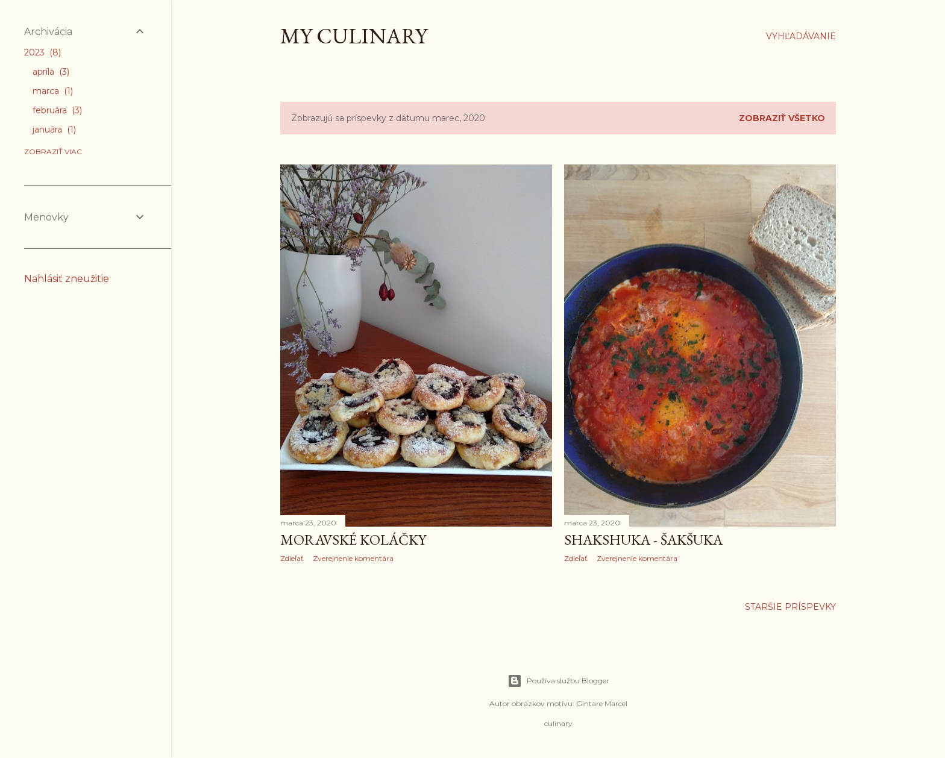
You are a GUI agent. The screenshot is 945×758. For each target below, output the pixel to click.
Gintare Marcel (601, 703)
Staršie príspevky (790, 606)
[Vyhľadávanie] (801, 36)
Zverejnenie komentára (353, 558)
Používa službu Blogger (558, 681)
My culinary (353, 36)
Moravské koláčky (353, 539)
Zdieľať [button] (292, 558)
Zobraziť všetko (782, 118)
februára (57, 110)
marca (53, 91)
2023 (42, 52)
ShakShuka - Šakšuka (643, 539)
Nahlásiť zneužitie (66, 278)
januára (54, 129)
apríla (51, 71)
